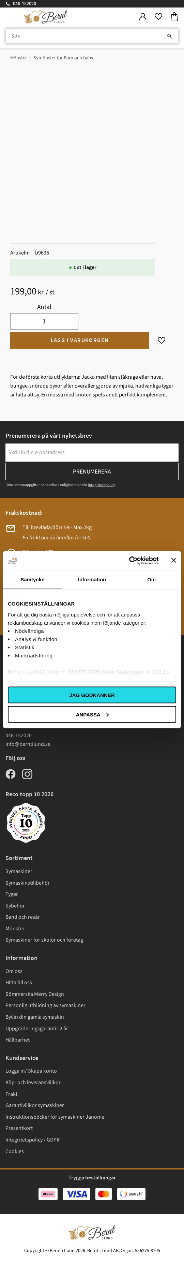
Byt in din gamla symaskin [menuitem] (34, 1017)
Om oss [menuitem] (13, 971)
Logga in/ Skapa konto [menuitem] (31, 1071)
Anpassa (92, 714)
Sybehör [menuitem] (15, 906)
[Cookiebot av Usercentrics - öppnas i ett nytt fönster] (129, 560)
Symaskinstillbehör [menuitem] (27, 883)
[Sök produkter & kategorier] (92, 36)
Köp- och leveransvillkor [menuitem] (33, 1082)
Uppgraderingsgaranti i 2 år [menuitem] (36, 1028)
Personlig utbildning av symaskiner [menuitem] (45, 1005)
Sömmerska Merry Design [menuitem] (34, 994)
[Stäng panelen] (173, 560)
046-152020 (24, 3)
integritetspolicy (101, 485)
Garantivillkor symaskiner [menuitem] (34, 1105)
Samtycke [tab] (32, 579)
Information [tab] (92, 579)
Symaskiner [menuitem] (18, 871)
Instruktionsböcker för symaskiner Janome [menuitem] (54, 1117)
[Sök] (169, 36)
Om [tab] (151, 579)
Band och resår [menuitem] (22, 917)
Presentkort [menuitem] (19, 1128)
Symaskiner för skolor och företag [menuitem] (44, 940)
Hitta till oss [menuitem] (18, 982)
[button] (158, 17)
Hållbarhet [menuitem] (17, 1040)
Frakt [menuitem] (11, 1094)
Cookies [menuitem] (14, 1151)
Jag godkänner (91, 695)
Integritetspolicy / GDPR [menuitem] (32, 1140)
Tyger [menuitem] (11, 894)
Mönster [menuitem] (15, 928)
